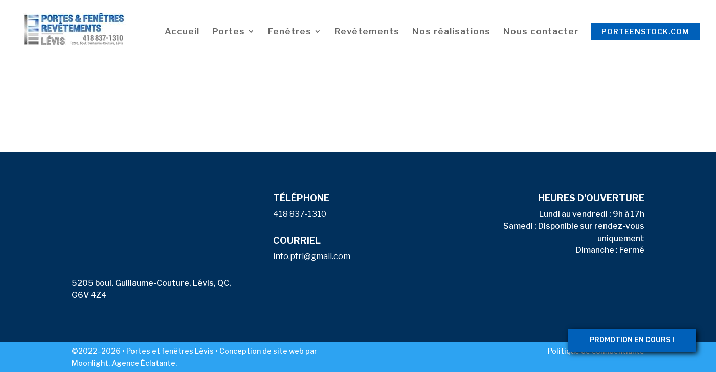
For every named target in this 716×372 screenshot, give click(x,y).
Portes (228, 32)
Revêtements (366, 32)
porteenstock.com (645, 31)
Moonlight (90, 363)
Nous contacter (540, 32)
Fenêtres (289, 32)
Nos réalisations (451, 32)
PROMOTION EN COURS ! (632, 340)
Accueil (182, 32)
